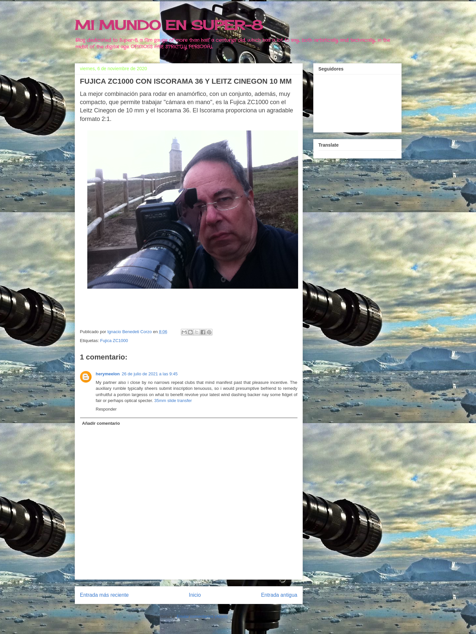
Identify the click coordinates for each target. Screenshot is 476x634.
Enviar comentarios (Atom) (202, 616)
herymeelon (108, 373)
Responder (106, 409)
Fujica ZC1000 (114, 340)
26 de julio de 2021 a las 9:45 (150, 373)
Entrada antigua (279, 595)
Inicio (195, 595)
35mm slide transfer (173, 400)
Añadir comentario (101, 423)
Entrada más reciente (104, 595)
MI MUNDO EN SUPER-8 (169, 25)
